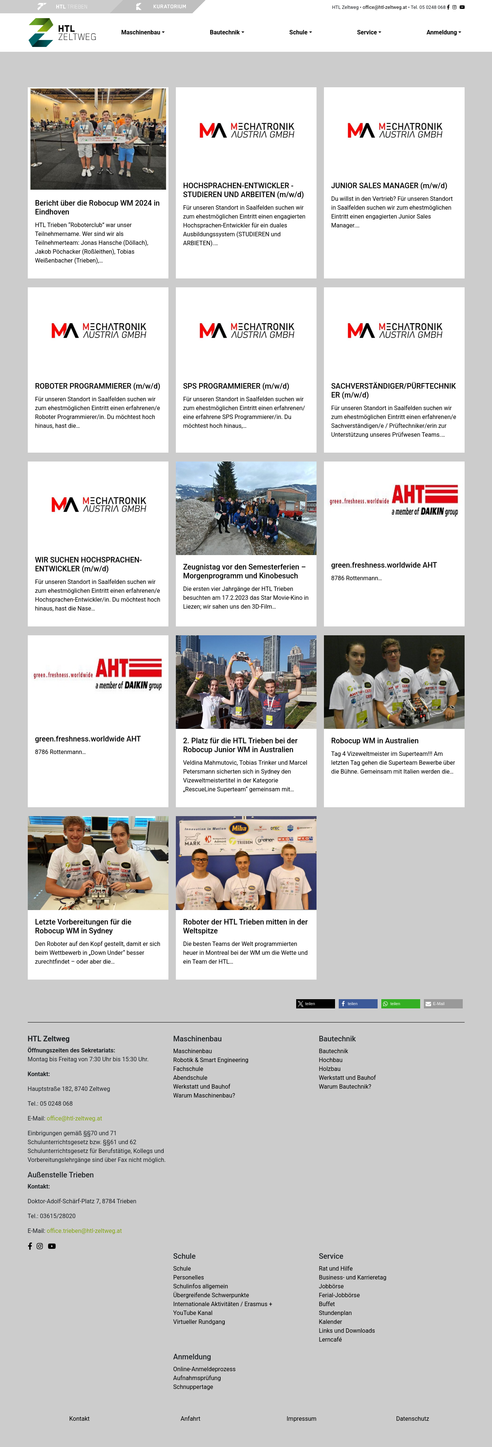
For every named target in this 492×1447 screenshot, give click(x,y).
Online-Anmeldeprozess (204, 1369)
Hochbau (330, 1060)
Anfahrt (190, 1418)
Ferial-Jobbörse (339, 1295)
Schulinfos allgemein (200, 1286)
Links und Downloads (347, 1330)
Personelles (188, 1277)
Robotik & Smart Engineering (210, 1060)
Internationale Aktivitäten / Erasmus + (222, 1304)
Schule (182, 1268)
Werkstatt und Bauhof (201, 1086)
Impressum (302, 1418)
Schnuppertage (193, 1386)
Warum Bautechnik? (345, 1086)
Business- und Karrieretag (352, 1277)
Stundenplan (335, 1312)
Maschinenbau (192, 1051)
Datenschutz (412, 1418)
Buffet (327, 1304)
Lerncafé (330, 1339)
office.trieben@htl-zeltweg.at (84, 1230)
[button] (315, 1003)
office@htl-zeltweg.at (384, 7)
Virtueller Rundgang (199, 1321)
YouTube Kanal (192, 1312)
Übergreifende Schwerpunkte (211, 1295)
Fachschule (188, 1068)
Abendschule (190, 1077)
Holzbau (330, 1068)
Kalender (330, 1321)
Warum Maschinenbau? (204, 1095)
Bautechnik (333, 1051)
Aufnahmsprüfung (197, 1378)
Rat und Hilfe (335, 1268)
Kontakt (79, 1418)
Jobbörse (331, 1286)
